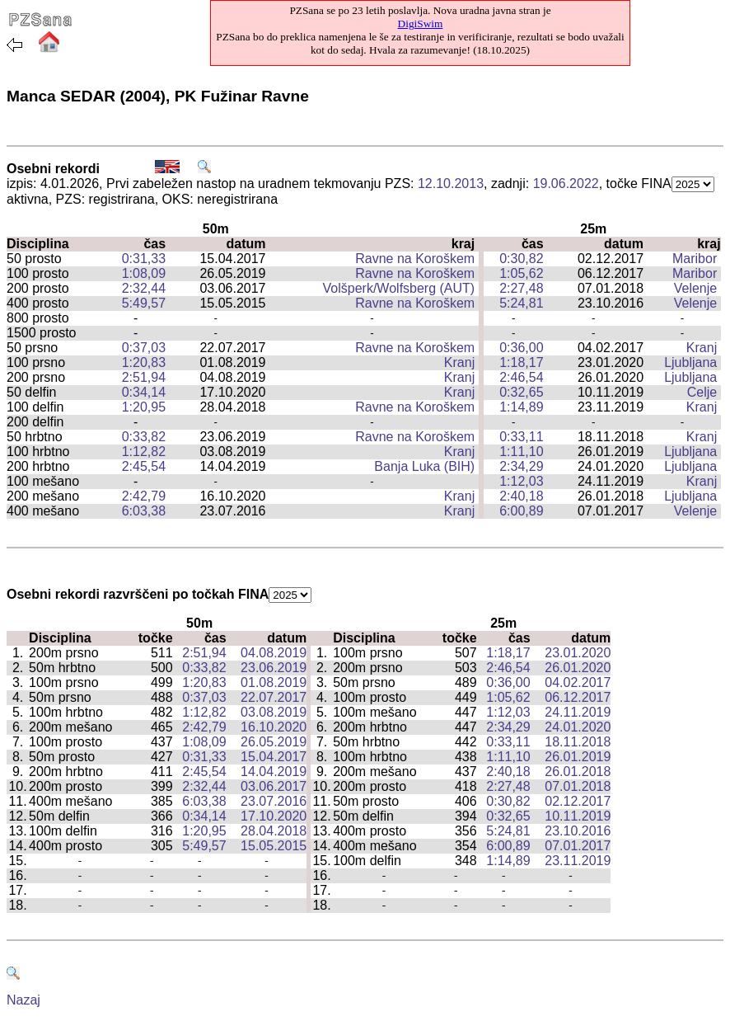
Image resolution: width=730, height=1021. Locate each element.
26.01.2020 (578, 668)
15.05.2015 (274, 846)
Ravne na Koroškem (415, 259)
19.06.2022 (566, 183)
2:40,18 (521, 496)
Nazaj (23, 1000)
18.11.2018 (578, 742)
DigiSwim (420, 23)
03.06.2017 (274, 786)
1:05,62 (521, 273)
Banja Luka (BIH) (424, 466)
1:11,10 (521, 452)
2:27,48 (521, 288)
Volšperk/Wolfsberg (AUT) (399, 288)
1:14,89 (521, 407)
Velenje (696, 288)
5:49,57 (144, 303)
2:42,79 (144, 496)
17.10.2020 (274, 816)
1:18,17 (521, 362)
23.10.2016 (578, 831)
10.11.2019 (578, 816)
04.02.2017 (578, 682)
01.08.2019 (274, 682)
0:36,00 (521, 348)
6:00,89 (521, 511)
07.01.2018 (578, 786)
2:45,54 (144, 466)
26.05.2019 (274, 742)
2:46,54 (521, 377)
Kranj (701, 348)
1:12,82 (144, 452)
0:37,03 (144, 348)
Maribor (694, 259)
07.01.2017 (578, 846)
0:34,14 (144, 392)
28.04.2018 (274, 831)
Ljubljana (690, 362)
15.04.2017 (274, 757)
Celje (702, 392)
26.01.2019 (578, 757)
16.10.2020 (274, 727)
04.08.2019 (274, 653)
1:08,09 (144, 273)
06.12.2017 (578, 697)
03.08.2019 (274, 712)
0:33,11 (521, 437)
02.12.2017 (578, 801)
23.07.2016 (274, 801)
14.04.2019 (274, 772)
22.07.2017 (274, 697)
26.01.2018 (578, 772)
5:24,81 (521, 303)
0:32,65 (521, 392)
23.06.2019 (274, 668)
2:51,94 (144, 377)
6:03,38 (144, 511)
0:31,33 (144, 259)
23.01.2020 (578, 653)
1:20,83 (144, 362)
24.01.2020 (578, 727)
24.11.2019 (578, 712)
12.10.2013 (451, 183)
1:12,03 (521, 481)
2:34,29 (521, 466)
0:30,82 (521, 259)
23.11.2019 (578, 861)
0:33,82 (144, 437)
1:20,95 (144, 407)
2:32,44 (144, 288)
